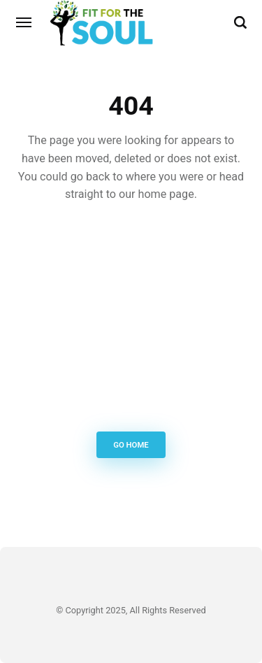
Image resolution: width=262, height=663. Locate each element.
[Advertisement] (131, 320)
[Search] (240, 22)
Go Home (130, 445)
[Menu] (24, 22)
